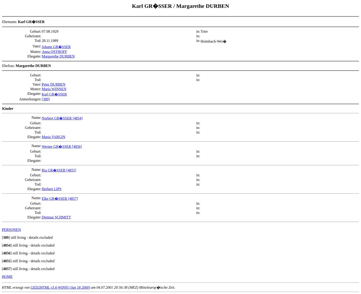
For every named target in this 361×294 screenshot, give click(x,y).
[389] (46, 99)
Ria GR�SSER (54, 170)
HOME (7, 277)
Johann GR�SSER (56, 47)
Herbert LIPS (51, 189)
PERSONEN (11, 230)
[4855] (71, 170)
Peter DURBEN (53, 84)
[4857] (73, 199)
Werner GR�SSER (57, 146)
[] (6, 237)
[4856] (77, 146)
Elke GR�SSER (55, 199)
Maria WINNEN (54, 89)
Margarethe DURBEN (202, 6)
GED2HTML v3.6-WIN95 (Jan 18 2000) (60, 287)
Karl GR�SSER (152, 6)
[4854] (78, 118)
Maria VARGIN (53, 137)
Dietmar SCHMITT (56, 217)
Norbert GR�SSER (57, 118)
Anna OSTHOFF (54, 52)
